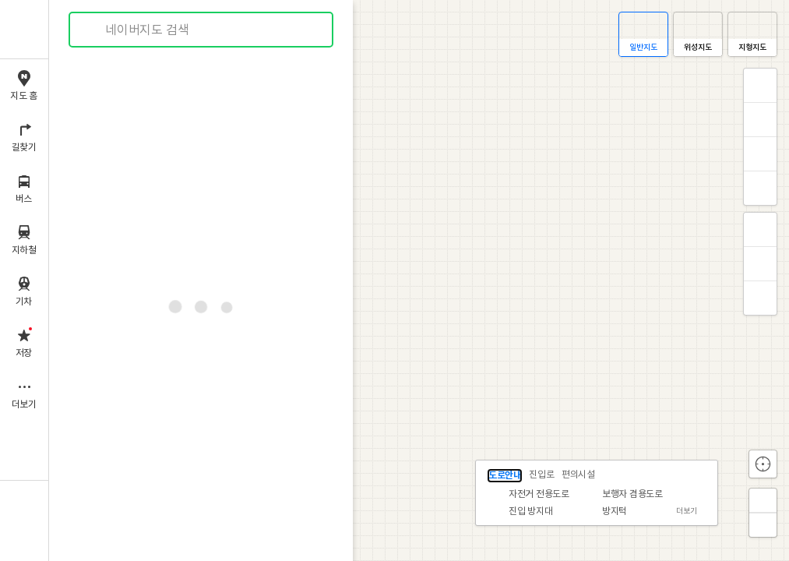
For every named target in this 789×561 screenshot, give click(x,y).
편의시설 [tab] (578, 475)
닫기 (705, 473)
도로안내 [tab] (504, 475)
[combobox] (201, 29)
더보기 (686, 511)
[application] (419, 280)
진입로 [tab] (541, 475)
